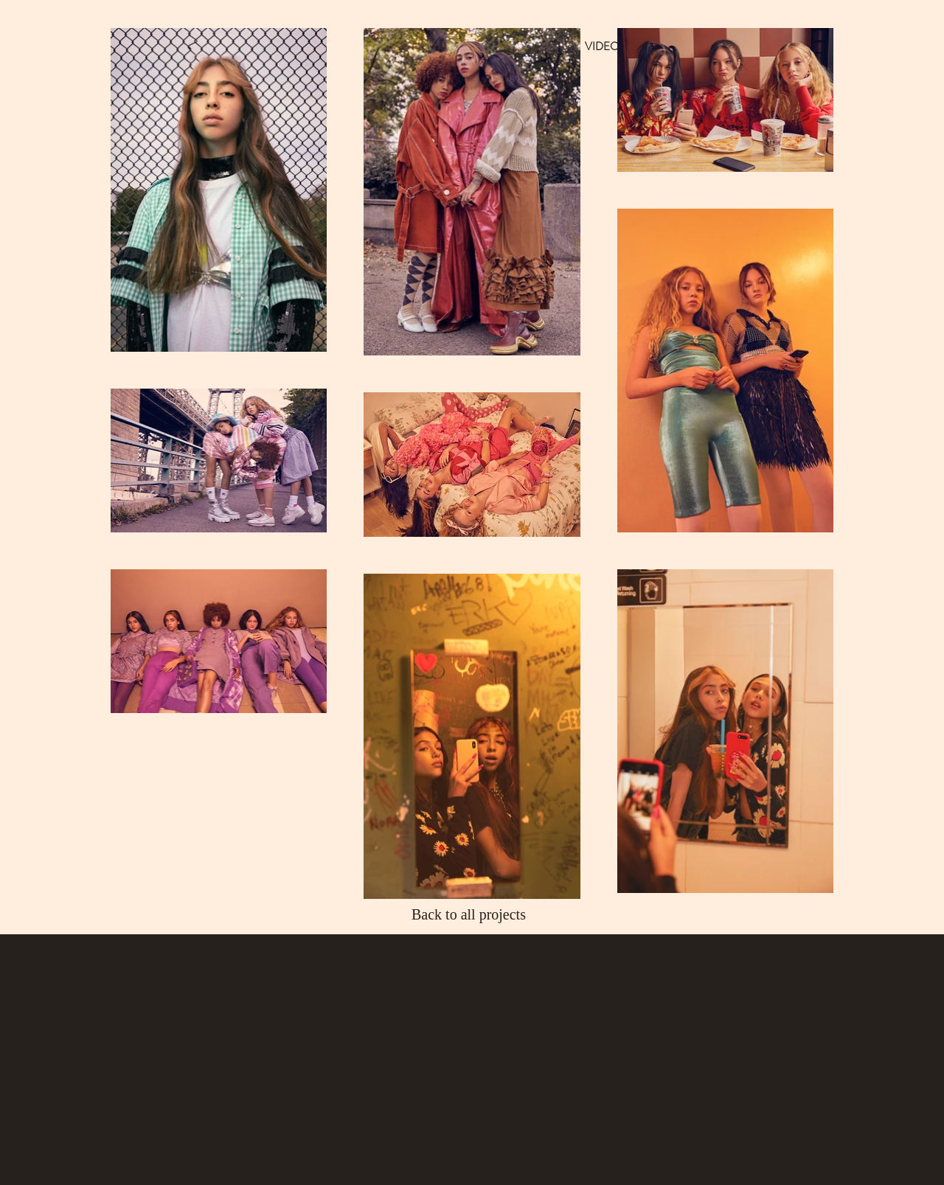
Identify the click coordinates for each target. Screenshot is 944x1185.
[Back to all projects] (472, 914)
